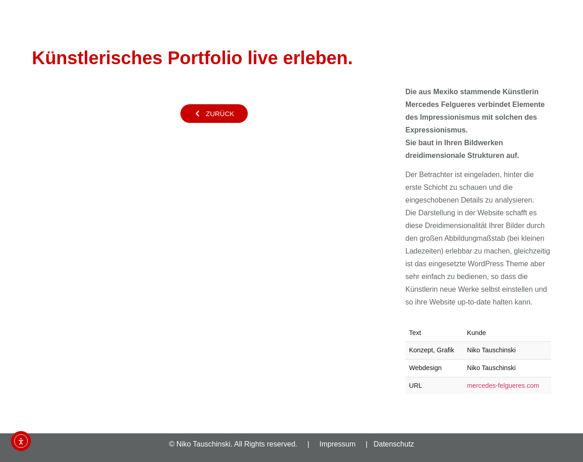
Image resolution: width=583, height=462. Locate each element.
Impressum (337, 444)
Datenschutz (393, 444)
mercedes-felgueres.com (503, 385)
